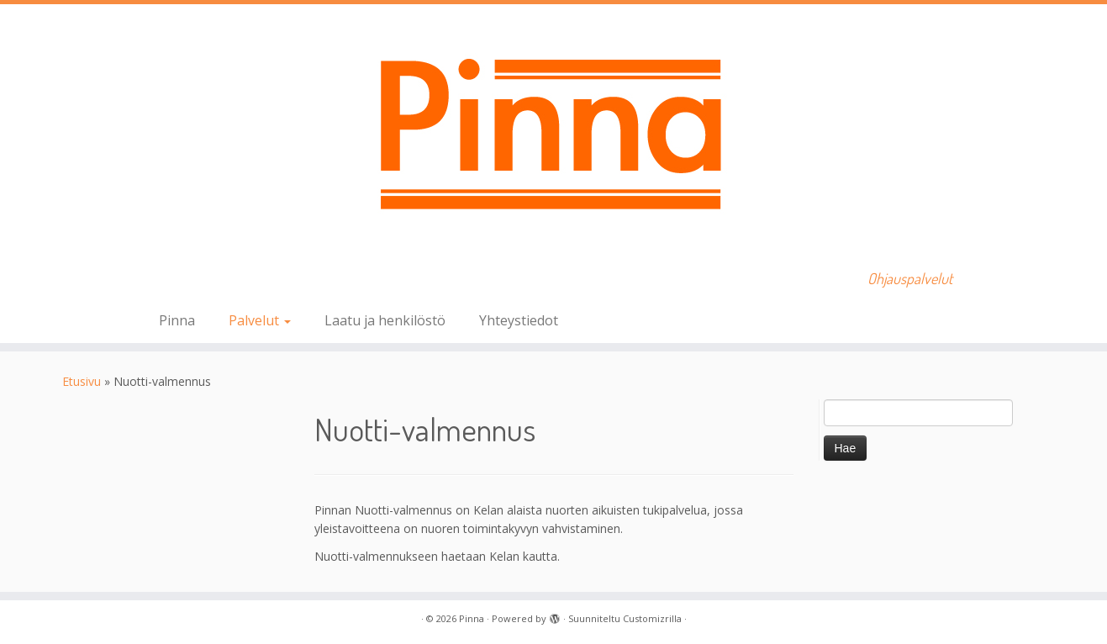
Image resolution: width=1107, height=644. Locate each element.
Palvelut (260, 320)
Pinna (177, 320)
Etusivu (81, 381)
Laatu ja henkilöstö (384, 320)
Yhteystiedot (518, 320)
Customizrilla (652, 618)
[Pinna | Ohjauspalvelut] (553, 131)
